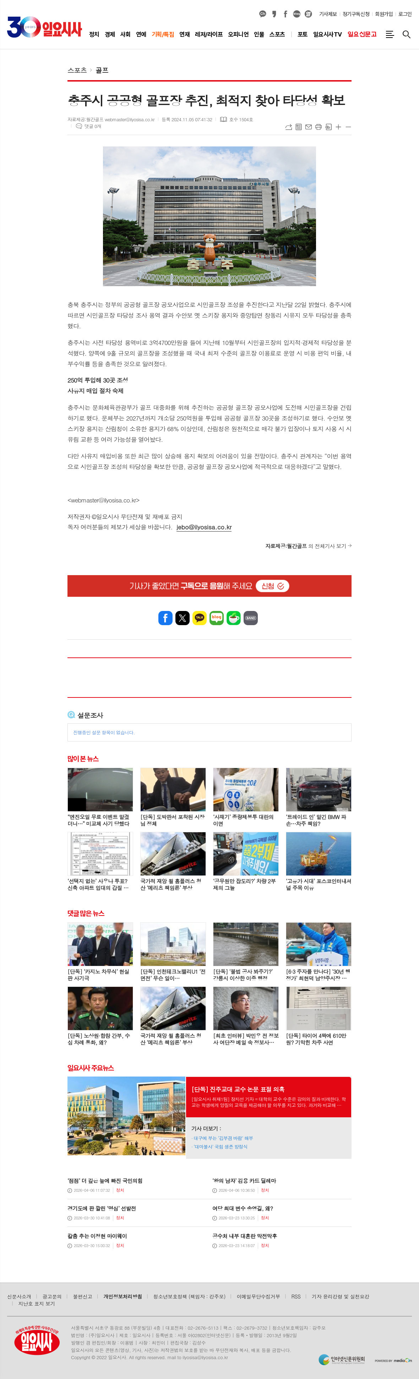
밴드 (251, 618)
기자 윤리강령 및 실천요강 (340, 1296)
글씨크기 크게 (338, 127)
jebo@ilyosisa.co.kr (204, 527)
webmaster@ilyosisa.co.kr (103, 500)
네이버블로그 (297, 14)
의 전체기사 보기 (305, 546)
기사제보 (328, 14)
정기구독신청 (356, 14)
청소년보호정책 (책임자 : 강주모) (189, 1296)
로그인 (405, 14)
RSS (296, 1296)
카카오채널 (262, 14)
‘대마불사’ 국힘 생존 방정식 (220, 1146)
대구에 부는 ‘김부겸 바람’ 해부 (223, 1138)
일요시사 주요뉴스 (90, 1067)
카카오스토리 (274, 14)
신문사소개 (19, 1296)
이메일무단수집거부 (258, 1296)
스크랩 (328, 127)
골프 (102, 70)
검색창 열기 (406, 34)
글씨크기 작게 (348, 127)
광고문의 (52, 1296)
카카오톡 (199, 618)
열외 (308, 14)
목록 (298, 127)
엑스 (182, 618)
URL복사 (288, 127)
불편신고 (82, 1296)
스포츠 (77, 70)
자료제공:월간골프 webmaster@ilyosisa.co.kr (110, 119)
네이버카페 (234, 618)
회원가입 (384, 14)
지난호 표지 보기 (36, 1303)
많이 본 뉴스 (82, 759)
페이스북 (285, 14)
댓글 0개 (93, 126)
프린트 (318, 127)
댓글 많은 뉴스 (85, 913)
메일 (308, 127)
